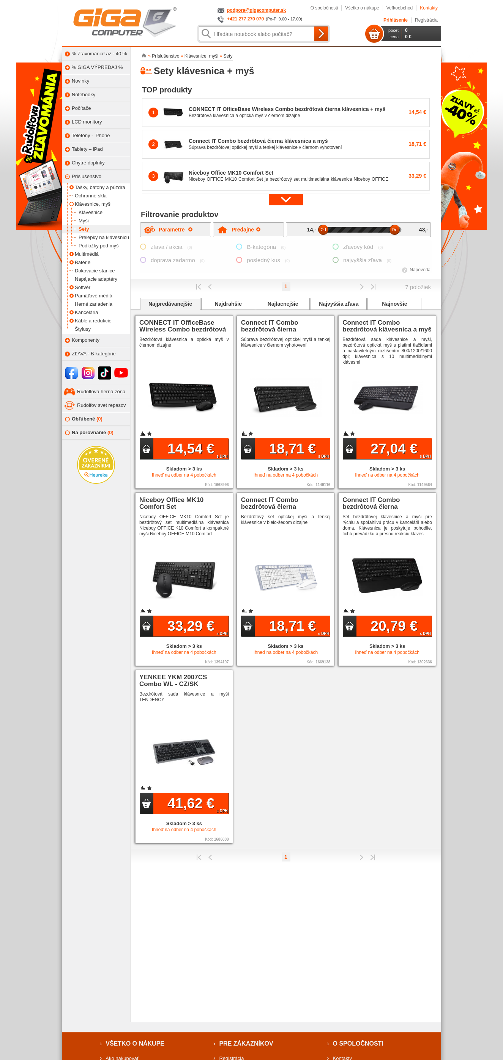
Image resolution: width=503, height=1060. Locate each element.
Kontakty (429, 8)
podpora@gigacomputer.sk (256, 10)
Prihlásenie (395, 20)
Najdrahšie (228, 304)
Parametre (175, 230)
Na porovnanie (89, 433)
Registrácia (426, 20)
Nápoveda (420, 269)
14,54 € (197, 449)
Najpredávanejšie (170, 304)
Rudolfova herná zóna (101, 391)
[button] (286, 199)
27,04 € (401, 449)
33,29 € (197, 627)
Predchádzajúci (210, 286)
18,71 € (299, 449)
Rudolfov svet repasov (101, 405)
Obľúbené (83, 419)
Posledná (373, 286)
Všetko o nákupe (362, 8)
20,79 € (401, 627)
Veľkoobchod (399, 8)
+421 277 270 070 (245, 19)
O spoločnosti (324, 8)
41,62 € (197, 804)
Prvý (199, 286)
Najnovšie (394, 304)
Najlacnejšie (283, 304)
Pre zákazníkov (246, 1043)
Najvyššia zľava (338, 304)
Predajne (246, 230)
